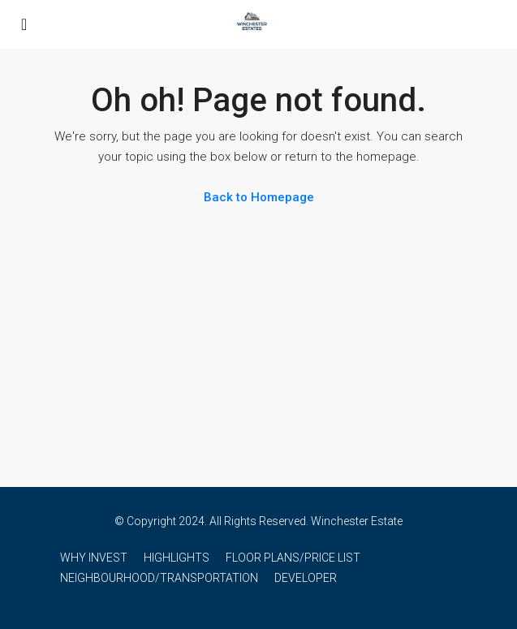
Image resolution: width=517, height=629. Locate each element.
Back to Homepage (259, 197)
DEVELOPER (305, 577)
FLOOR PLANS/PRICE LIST (293, 557)
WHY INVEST (93, 557)
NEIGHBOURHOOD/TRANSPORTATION (159, 577)
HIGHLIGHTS (176, 557)
